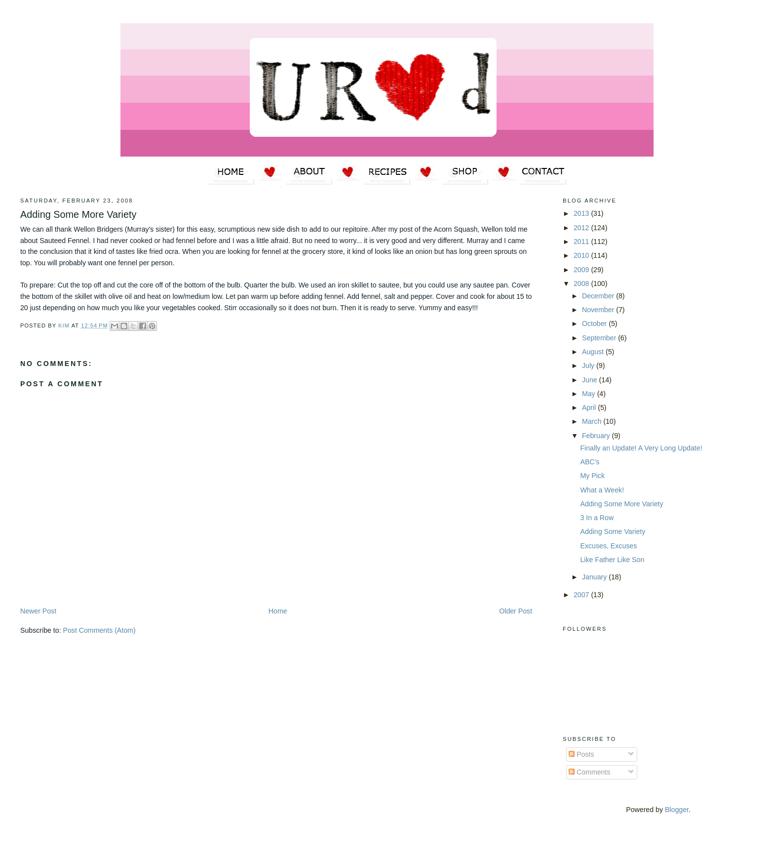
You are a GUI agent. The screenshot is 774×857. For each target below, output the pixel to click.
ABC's (589, 462)
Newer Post (38, 611)
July (589, 365)
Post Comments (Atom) (99, 630)
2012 (582, 228)
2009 (582, 270)
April (590, 407)
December (599, 296)
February (597, 436)
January (595, 577)
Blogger (677, 810)
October (595, 323)
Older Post (515, 611)
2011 (582, 241)
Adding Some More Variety (621, 504)
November (599, 310)
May (589, 394)
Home (278, 611)
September (600, 338)
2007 (582, 595)
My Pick (592, 476)
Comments (589, 772)
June (590, 380)
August (594, 352)
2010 (582, 255)
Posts (581, 754)
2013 (582, 213)
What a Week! (602, 490)
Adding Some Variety (612, 531)
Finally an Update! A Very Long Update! (641, 448)
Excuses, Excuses (608, 546)
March (592, 421)
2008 (582, 283)
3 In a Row (597, 518)
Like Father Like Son (612, 560)
